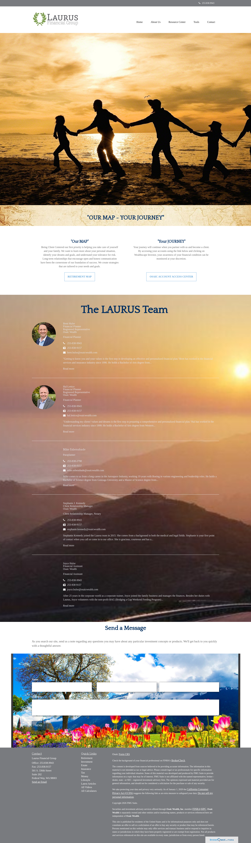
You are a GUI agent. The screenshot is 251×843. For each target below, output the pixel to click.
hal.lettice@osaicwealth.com (82, 415)
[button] (156, 19)
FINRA (196, 809)
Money (84, 776)
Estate (84, 765)
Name (35, 679)
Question (37, 696)
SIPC (203, 809)
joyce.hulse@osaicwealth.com (82, 589)
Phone (162, 679)
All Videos (86, 787)
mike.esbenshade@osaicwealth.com (85, 470)
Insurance (86, 769)
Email (100, 679)
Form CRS (124, 754)
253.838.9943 (206, 3)
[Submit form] (38, 725)
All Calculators (89, 791)
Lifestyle (85, 780)
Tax (83, 772)
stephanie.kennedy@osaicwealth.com (86, 529)
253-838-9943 (74, 343)
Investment (87, 761)
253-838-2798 (74, 461)
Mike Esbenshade (74, 449)
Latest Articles (88, 783)
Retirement (87, 758)
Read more (68, 368)
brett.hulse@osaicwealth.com (82, 352)
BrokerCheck (178, 760)
